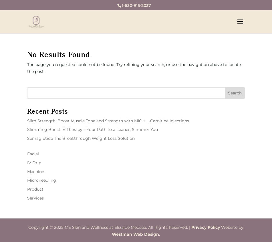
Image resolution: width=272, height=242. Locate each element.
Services (35, 198)
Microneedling (41, 180)
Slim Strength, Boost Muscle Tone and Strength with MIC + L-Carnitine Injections (108, 120)
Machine (35, 171)
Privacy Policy (205, 227)
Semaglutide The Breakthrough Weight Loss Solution (81, 138)
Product (35, 189)
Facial (33, 153)
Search (235, 93)
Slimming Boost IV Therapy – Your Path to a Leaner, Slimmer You (92, 129)
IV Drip (34, 162)
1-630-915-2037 (136, 5)
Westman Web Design (135, 234)
